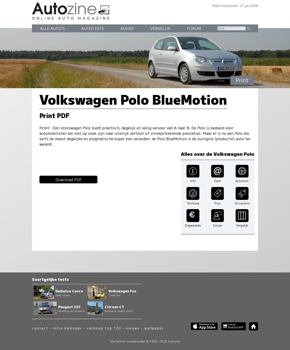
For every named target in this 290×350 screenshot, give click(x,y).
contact (40, 328)
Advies (127, 28)
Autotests (92, 28)
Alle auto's (52, 28)
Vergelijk (160, 28)
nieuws (133, 328)
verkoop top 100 (104, 328)
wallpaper (154, 328)
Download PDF (69, 179)
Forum (194, 28)
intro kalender (67, 328)
